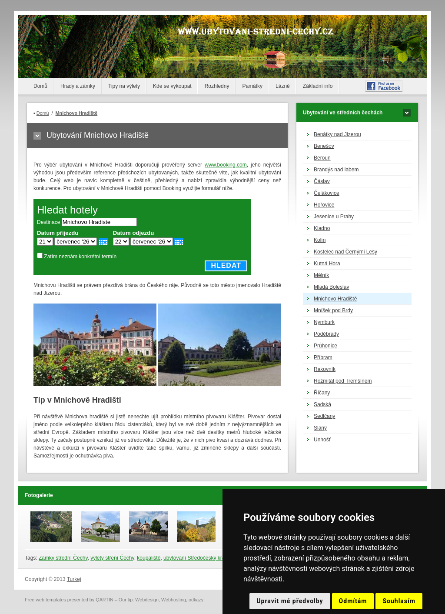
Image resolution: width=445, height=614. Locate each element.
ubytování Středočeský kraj (194, 558)
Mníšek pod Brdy (333, 310)
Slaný (320, 428)
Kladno (322, 228)
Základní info (318, 86)
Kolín (319, 240)
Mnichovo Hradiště (335, 299)
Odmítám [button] (353, 600)
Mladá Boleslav (331, 287)
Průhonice (325, 346)
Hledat (226, 265)
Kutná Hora (327, 263)
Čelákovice (326, 193)
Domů (40, 86)
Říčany (322, 393)
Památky (252, 86)
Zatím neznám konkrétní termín (80, 257)
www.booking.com (226, 165)
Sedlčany (324, 416)
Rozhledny (217, 86)
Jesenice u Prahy (334, 217)
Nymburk (324, 322)
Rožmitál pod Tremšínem (343, 381)
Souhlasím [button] (398, 600)
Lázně (283, 86)
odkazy (196, 599)
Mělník (321, 275)
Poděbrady (326, 334)
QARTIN (104, 599)
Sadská (322, 404)
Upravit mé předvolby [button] (289, 600)
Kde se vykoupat (172, 86)
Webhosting (173, 599)
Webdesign (147, 599)
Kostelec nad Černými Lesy (345, 252)
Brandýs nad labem (336, 170)
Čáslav (322, 181)
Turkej (74, 579)
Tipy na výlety (124, 86)
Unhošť (322, 440)
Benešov (324, 146)
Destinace (48, 222)
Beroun (322, 158)
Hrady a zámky (77, 86)
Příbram (323, 357)
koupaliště (148, 558)
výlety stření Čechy (112, 558)
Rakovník (324, 369)
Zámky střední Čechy (63, 558)
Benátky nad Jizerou (337, 134)
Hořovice (324, 205)
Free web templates (45, 599)
